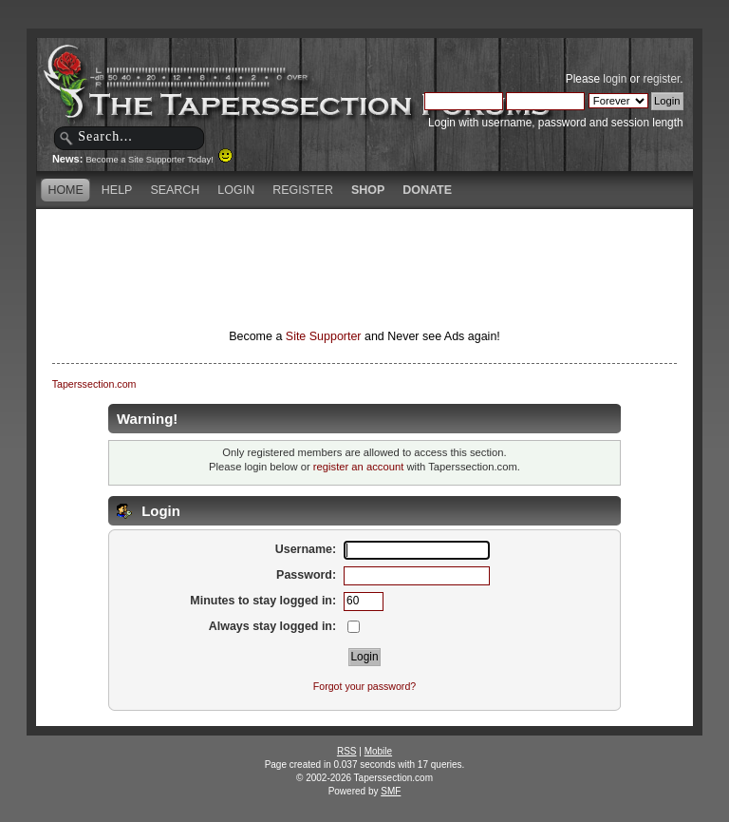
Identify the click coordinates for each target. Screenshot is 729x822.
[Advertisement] (364, 242)
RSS (347, 751)
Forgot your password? (364, 686)
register (661, 79)
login (614, 79)
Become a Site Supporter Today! (159, 159)
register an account (358, 466)
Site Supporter (324, 336)
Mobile (378, 751)
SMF (391, 791)
